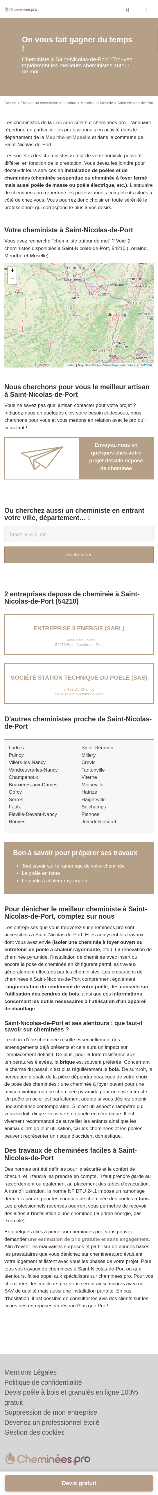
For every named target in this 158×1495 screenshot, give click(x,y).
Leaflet (70, 365)
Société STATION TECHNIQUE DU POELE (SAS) (79, 677)
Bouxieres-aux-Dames (33, 785)
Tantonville (93, 770)
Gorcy (15, 792)
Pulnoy (16, 755)
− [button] (12, 279)
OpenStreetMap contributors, (116, 365)
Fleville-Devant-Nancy (33, 814)
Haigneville (94, 799)
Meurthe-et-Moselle (96, 103)
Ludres (16, 747)
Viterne (89, 777)
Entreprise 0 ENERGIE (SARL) (78, 628)
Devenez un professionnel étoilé (51, 1422)
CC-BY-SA (144, 365)
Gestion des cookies (34, 1432)
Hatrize (89, 792)
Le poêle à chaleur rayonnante (55, 881)
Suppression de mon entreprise (50, 1412)
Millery (89, 755)
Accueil (10, 103)
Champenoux (23, 777)
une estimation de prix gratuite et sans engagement (88, 1239)
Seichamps (94, 807)
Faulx (15, 807)
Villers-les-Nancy (27, 762)
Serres (16, 799)
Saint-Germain (98, 747)
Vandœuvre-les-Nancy (33, 770)
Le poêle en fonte (41, 873)
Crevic (89, 762)
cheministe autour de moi (81, 241)
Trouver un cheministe (39, 103)
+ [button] (12, 271)
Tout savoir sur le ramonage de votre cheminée (73, 866)
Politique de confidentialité (43, 1382)
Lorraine (69, 103)
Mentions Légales (30, 1372)
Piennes (90, 814)
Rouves (17, 821)
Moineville (93, 785)
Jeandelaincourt (99, 821)
